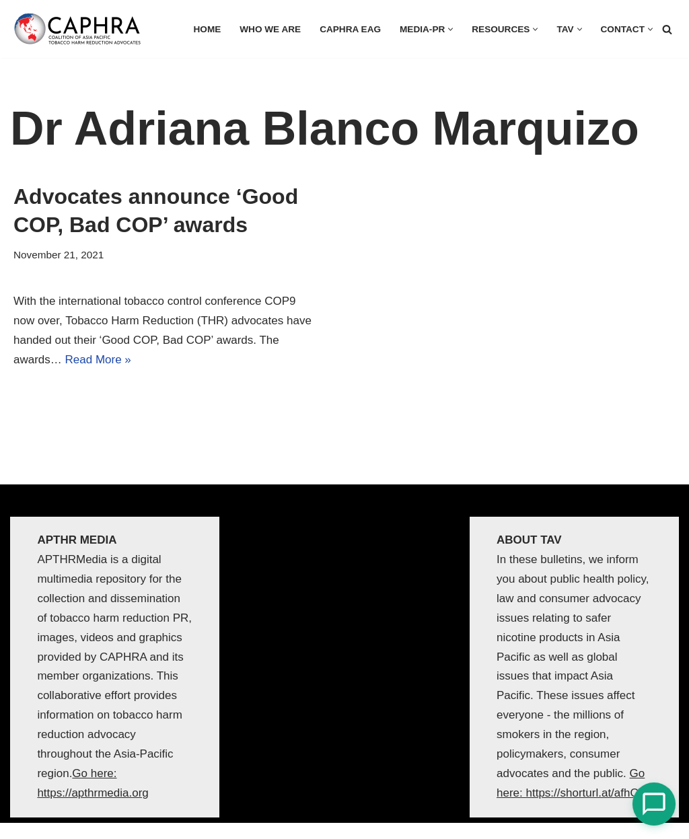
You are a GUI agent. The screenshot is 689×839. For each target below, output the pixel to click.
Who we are (270, 29)
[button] (450, 29)
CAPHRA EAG (350, 29)
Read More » (98, 359)
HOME (207, 29)
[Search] (667, 29)
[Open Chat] (654, 804)
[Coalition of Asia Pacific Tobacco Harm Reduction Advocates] (80, 29)
